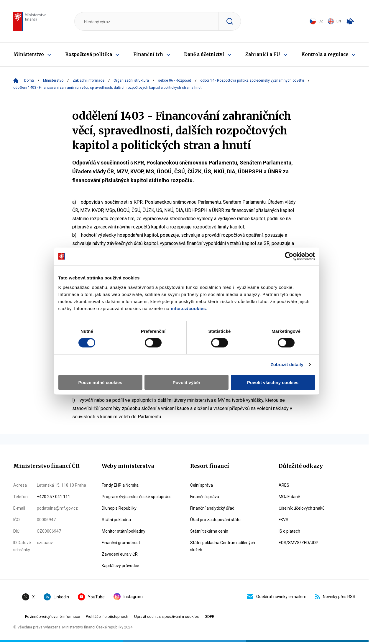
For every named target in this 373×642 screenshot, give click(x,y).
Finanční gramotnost (121, 542)
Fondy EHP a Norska (120, 485)
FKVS (283, 519)
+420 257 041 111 (53, 496)
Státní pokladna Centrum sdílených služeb (222, 546)
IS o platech (289, 531)
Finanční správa (204, 496)
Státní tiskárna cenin (209, 531)
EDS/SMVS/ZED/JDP (298, 542)
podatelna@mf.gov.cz (57, 508)
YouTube (91, 596)
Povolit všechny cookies (274, 367)
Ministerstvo (28, 54)
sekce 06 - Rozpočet (174, 80)
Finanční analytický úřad (212, 508)
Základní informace (88, 80)
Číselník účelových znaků (302, 508)
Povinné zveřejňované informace (52, 616)
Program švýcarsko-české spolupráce (137, 496)
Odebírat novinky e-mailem (276, 596)
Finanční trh (148, 54)
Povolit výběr (186, 367)
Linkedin (56, 596)
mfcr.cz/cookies (185, 293)
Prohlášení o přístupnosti (107, 616)
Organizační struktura (131, 80)
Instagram (128, 596)
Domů (29, 80)
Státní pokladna (116, 519)
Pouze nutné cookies (99, 367)
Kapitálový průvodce (120, 565)
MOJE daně (289, 496)
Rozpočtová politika (88, 54)
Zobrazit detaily (289, 349)
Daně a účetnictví (204, 54)
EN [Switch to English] (334, 21)
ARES (284, 485)
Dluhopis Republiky (119, 508)
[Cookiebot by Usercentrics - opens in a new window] (291, 241)
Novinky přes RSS (335, 596)
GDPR (209, 616)
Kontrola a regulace (324, 54)
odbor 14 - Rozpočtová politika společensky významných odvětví (252, 80)
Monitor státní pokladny (123, 531)
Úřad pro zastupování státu (215, 519)
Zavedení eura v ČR (120, 554)
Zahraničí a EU (262, 54)
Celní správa (201, 485)
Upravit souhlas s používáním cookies (166, 616)
